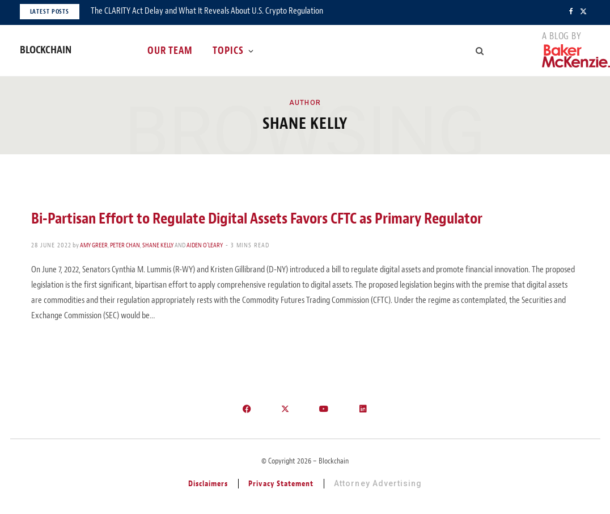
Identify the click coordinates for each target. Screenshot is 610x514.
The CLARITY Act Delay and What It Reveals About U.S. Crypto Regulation (207, 10)
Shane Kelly (157, 245)
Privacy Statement (281, 483)
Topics (228, 50)
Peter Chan (125, 245)
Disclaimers (208, 483)
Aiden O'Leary (205, 245)
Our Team (170, 50)
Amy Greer (94, 245)
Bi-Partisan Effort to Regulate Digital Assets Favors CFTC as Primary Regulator (256, 218)
